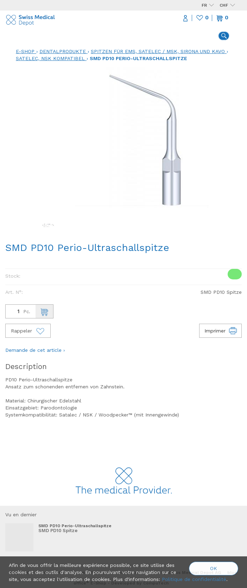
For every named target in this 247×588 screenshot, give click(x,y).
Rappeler (28, 330)
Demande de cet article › (35, 350)
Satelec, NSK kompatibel (50, 58)
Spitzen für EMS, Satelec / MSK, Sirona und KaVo (158, 51)
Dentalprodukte (62, 51)
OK (213, 568)
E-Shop (25, 51)
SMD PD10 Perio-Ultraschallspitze (138, 58)
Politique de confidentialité (194, 579)
